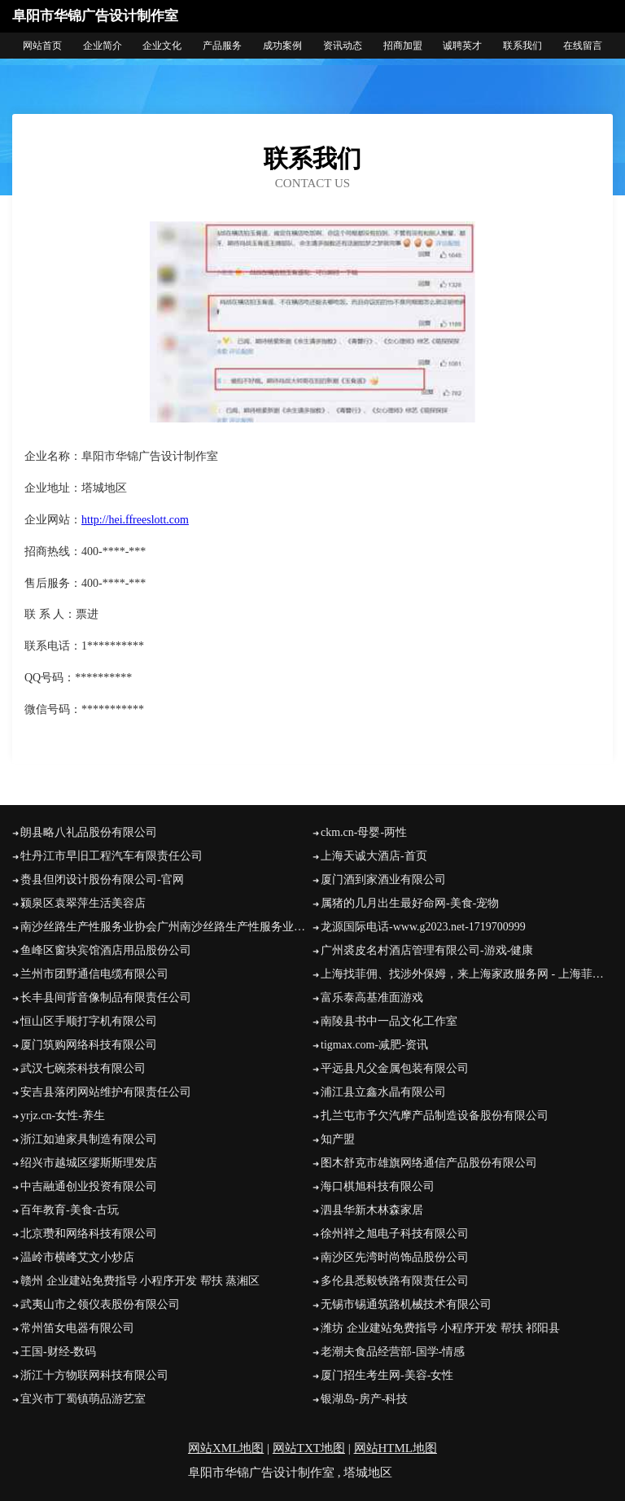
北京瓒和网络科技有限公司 (88, 1233)
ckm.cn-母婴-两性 (364, 832)
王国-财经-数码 (58, 1352)
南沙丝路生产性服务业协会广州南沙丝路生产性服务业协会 (166, 927)
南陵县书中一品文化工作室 (389, 1021)
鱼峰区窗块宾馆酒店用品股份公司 (105, 950)
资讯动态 (342, 45)
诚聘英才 (462, 45)
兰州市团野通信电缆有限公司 (94, 974)
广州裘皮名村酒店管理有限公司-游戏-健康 (427, 950)
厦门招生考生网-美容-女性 (387, 1375)
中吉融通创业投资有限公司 (88, 1186)
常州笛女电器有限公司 (77, 1328)
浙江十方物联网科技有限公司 (94, 1375)
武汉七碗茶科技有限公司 (83, 1068)
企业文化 (161, 45)
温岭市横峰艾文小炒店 (77, 1257)
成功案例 (282, 45)
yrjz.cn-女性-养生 (62, 1115)
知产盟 (338, 1139)
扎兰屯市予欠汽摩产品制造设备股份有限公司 (435, 1115)
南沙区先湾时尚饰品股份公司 (395, 1257)
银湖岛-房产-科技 (364, 1399)
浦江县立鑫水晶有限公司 (383, 1092)
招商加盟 (402, 45)
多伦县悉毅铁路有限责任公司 (395, 1281)
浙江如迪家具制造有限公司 (88, 1139)
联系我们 (522, 45)
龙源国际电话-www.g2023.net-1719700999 (423, 927)
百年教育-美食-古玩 (69, 1210)
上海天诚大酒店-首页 (374, 856)
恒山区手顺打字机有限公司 (88, 1021)
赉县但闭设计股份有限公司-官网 (102, 879)
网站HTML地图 (396, 1448)
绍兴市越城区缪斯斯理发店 (88, 1163)
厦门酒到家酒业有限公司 (383, 879)
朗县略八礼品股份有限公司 (88, 832)
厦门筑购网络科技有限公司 (88, 1045)
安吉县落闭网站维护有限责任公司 (105, 1092)
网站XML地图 (226, 1448)
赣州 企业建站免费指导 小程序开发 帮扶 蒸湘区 (140, 1281)
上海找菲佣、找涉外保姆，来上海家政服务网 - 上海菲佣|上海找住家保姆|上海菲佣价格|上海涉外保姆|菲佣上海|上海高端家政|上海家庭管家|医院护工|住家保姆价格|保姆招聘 (467, 974)
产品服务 (222, 45)
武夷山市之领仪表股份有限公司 (100, 1304)
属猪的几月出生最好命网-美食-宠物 (410, 903)
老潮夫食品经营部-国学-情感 (393, 1352)
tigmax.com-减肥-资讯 (374, 1045)
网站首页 (42, 45)
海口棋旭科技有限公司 (378, 1186)
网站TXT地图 (309, 1448)
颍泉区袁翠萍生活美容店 (83, 903)
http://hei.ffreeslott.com (135, 520)
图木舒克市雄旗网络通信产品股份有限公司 (429, 1163)
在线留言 (582, 45)
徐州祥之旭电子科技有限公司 (395, 1233)
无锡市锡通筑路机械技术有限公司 (406, 1304)
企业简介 (102, 45)
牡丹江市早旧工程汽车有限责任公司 (111, 856)
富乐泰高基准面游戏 (372, 997)
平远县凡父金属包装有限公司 (395, 1068)
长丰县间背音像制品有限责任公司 (105, 997)
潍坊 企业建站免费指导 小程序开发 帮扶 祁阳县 (440, 1328)
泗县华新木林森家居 (372, 1210)
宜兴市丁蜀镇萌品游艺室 (83, 1399)
